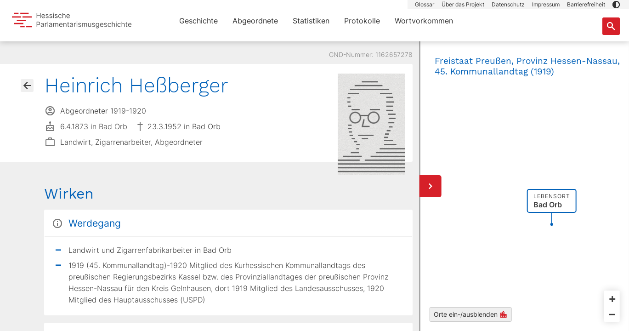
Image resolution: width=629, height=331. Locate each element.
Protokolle (362, 20)
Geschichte (198, 20)
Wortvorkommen (424, 20)
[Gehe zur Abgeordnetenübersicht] (27, 85)
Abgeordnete (255, 20)
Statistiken (311, 20)
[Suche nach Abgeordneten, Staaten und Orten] (611, 26)
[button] (616, 4)
